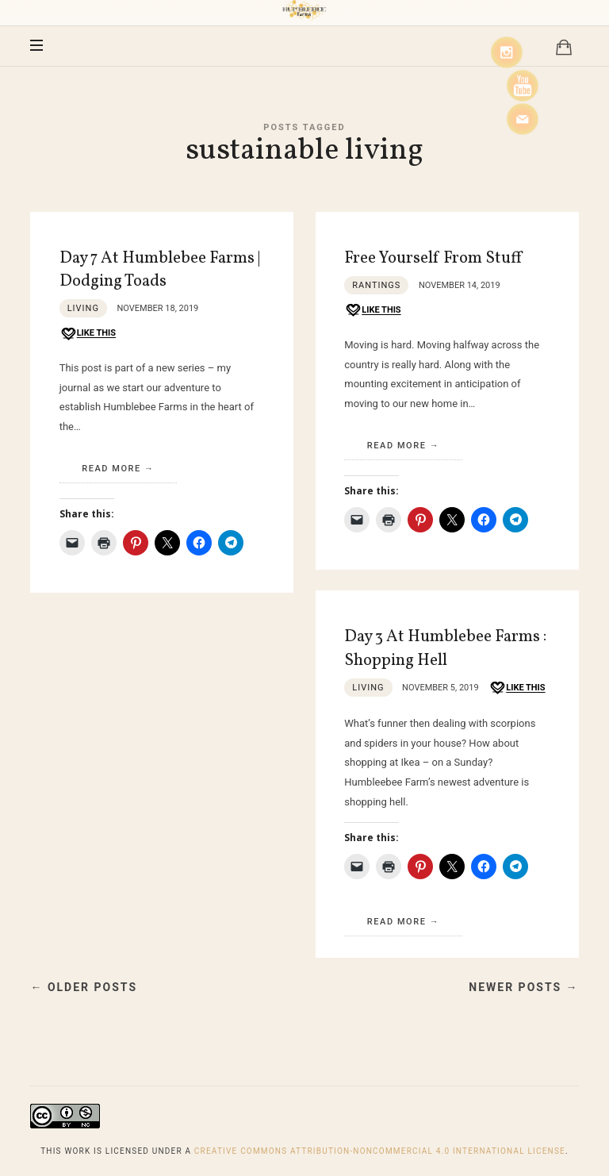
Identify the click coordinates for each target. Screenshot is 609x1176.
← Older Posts (83, 987)
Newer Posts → (523, 987)
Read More (111, 468)
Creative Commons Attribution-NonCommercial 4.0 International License (379, 1151)
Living (83, 308)
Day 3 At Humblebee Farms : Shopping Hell (445, 648)
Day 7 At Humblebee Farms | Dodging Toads (159, 270)
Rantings (376, 285)
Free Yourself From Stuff (433, 258)
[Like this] (87, 333)
